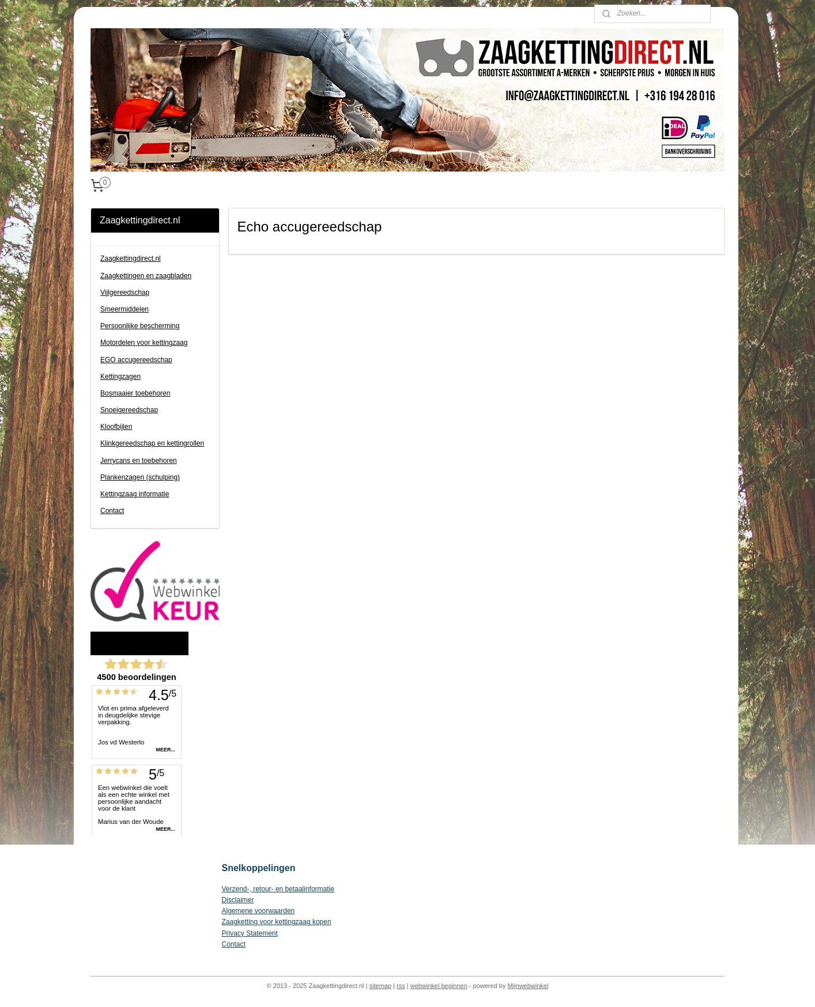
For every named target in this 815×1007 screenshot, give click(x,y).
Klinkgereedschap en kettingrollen (152, 443)
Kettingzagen (120, 377)
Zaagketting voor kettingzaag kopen (276, 922)
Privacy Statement (250, 933)
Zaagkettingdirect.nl (130, 258)
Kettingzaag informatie (134, 494)
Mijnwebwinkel (527, 985)
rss (401, 985)
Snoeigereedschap (129, 410)
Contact (112, 511)
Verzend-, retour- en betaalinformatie (278, 889)
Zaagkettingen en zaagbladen (145, 276)
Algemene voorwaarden (258, 911)
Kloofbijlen (116, 427)
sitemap (380, 985)
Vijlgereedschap (124, 292)
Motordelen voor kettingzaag (143, 343)
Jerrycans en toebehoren (138, 461)
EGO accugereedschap (136, 360)
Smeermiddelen (124, 309)
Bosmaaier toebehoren (135, 393)
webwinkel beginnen (438, 985)
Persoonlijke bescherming (139, 326)
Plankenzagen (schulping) (140, 477)
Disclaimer (238, 900)
